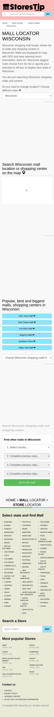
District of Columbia (8, 577)
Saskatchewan (45, 558)
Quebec (42, 548)
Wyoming (43, 603)
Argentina (8, 532)
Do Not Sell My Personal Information (20, 699)
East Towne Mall (27, 322)
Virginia (42, 586)
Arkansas (7, 539)
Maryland (25, 536)
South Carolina (42, 562)
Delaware (7, 573)
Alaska (6, 525)
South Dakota (42, 568)
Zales (34, 673)
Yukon (42, 606)
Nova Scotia (26, 609)
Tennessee (44, 573)
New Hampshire (25, 577)
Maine (23, 529)
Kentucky (25, 522)
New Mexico (26, 585)
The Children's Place (11, 675)
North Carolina (24, 599)
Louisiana (25, 525)
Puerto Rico (44, 545)
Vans (7, 646)
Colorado (8, 562)
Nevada (24, 567)
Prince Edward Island (45, 540)
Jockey (34, 660)
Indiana (6, 599)
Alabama (7, 522)
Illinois (6, 596)
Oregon (42, 529)
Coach (7, 653)
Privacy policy (10, 693)
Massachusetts (27, 539)
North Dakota (24, 605)
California (8, 552)
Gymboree (34, 653)
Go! (48, 14)
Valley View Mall (27, 348)
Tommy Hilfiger (36, 666)
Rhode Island (42, 553)
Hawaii (6, 589)
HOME (11, 500)
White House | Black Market (11, 661)
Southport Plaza (27, 341)
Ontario (43, 525)
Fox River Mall (27, 328)
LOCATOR (32, 500)
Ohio (23, 613)
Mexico (24, 543)
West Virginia (41, 595)
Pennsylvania (45, 532)
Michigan (25, 546)
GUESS (34, 646)
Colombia (7, 559)
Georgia (7, 585)
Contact (7, 690)
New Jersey (26, 582)
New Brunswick (25, 571)
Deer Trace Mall (27, 316)
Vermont (43, 583)
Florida (6, 582)
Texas (42, 576)
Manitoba (25, 532)
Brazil (6, 543)
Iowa (5, 603)
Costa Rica (8, 569)
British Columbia (6, 547)
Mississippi (26, 553)
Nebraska (25, 563)
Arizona (6, 536)
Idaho (5, 592)
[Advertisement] (27, 131)
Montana (25, 560)
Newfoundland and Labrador (27, 593)
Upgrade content (11, 696)
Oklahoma (43, 522)
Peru (41, 536)
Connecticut (9, 566)
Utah (41, 579)
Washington (44, 590)
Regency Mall (27, 335)
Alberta (6, 529)
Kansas (6, 606)
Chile (5, 555)
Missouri (25, 556)
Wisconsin (44, 599)
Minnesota (26, 549)
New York (25, 589)
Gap (7, 669)
